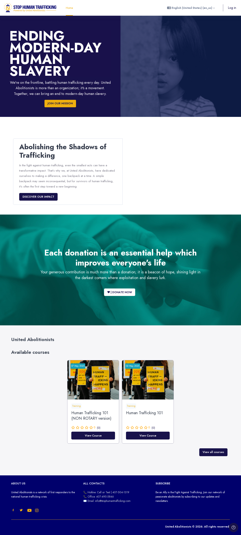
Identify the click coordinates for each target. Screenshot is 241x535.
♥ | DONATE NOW (119, 292)
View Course (93, 436)
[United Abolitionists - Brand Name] (30, 8)
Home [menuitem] (69, 8)
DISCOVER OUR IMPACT (38, 197)
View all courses (213, 452)
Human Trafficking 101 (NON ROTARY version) (91, 415)
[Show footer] (233, 527)
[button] (191, 8)
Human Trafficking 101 (144, 413)
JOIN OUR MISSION (60, 103)
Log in (232, 7)
